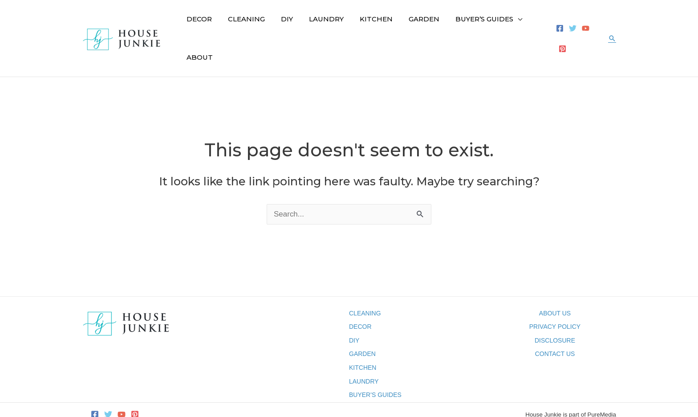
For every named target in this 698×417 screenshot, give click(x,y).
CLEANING (365, 282)
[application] (497, 23)
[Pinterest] (595, 23)
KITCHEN (362, 337)
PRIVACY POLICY (554, 296)
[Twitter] (569, 23)
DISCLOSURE (555, 310)
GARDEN (362, 323)
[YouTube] (582, 23)
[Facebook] (556, 23)
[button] (612, 23)
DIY (354, 310)
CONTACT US (555, 323)
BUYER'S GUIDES (375, 364)
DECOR (360, 296)
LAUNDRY (364, 351)
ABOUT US (555, 282)
